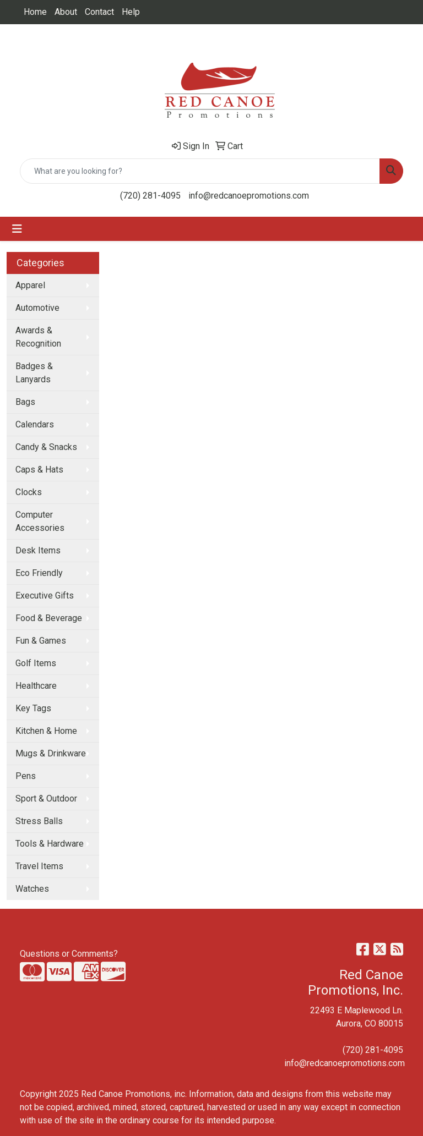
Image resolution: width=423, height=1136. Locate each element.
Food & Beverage (48, 618)
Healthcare (36, 685)
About (66, 12)
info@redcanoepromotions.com (248, 195)
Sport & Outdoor (46, 798)
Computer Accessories (39, 521)
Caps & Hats (39, 469)
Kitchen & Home (46, 731)
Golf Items (35, 663)
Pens (25, 776)
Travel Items (39, 866)
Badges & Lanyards (34, 373)
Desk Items (38, 550)
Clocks (28, 492)
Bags (25, 402)
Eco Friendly (39, 573)
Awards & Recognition (38, 337)
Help (131, 12)
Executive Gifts (44, 595)
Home (35, 12)
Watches (32, 888)
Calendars (34, 424)
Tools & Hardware (49, 843)
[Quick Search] (200, 171)
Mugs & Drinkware (50, 753)
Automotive (37, 308)
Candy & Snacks (46, 447)
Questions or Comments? (69, 953)
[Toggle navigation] (17, 229)
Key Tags (33, 708)
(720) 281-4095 (150, 195)
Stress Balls (39, 821)
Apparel (30, 285)
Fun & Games (40, 640)
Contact (99, 12)
